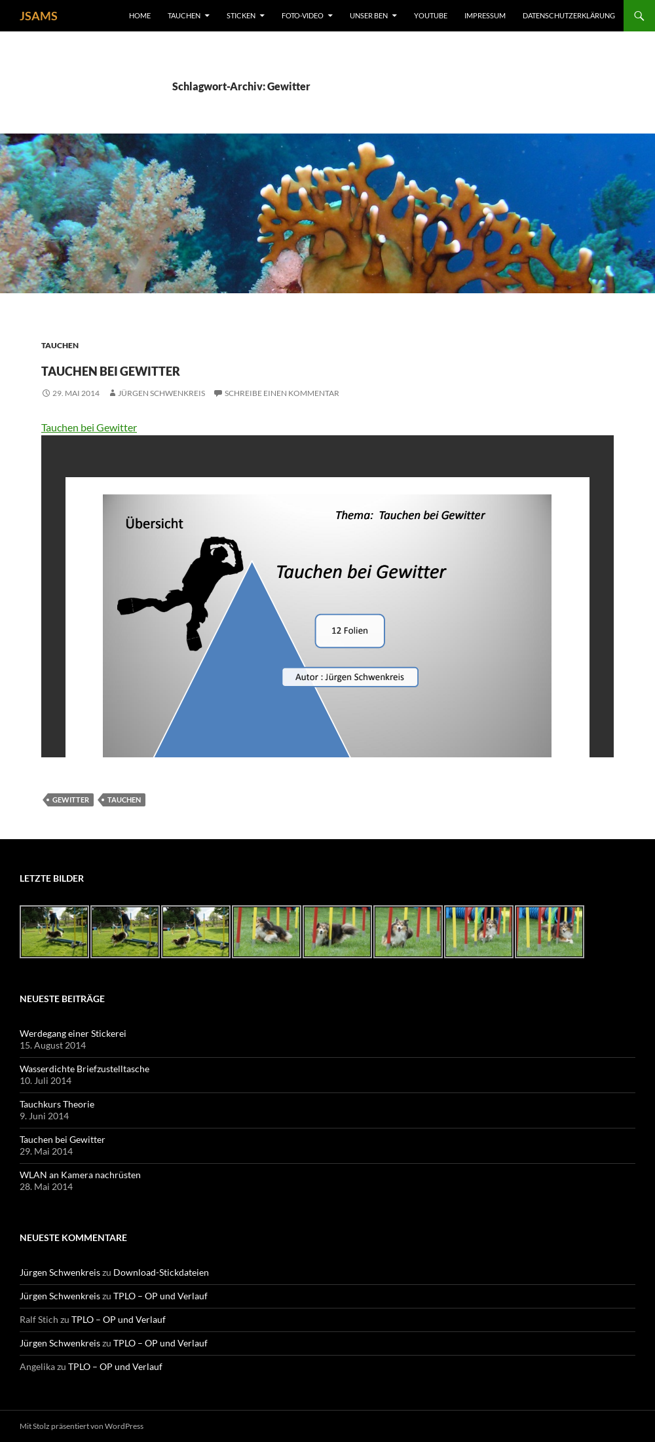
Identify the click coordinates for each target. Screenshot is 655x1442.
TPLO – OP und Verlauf (160, 1295)
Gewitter (70, 799)
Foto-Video (303, 15)
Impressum (485, 15)
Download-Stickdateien (161, 1272)
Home (140, 15)
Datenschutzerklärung (569, 15)
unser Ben (369, 15)
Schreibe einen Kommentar (282, 393)
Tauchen (184, 15)
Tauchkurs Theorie (57, 1103)
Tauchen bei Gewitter (167, 367)
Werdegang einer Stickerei (73, 1033)
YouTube (430, 15)
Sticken (241, 15)
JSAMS (39, 16)
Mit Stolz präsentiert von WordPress (81, 1426)
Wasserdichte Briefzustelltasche (84, 1068)
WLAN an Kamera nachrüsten (80, 1174)
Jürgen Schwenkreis (161, 393)
